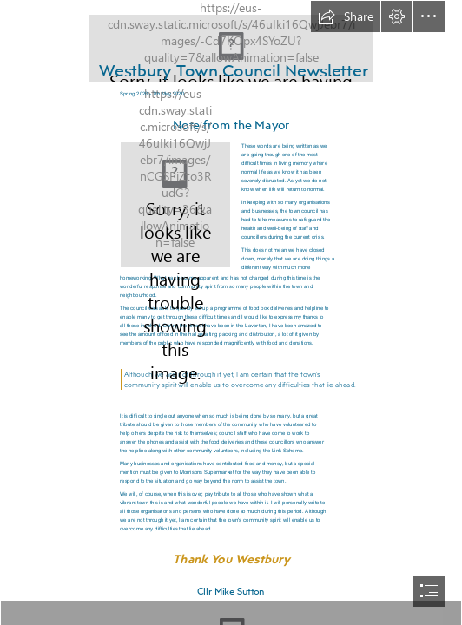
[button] (345, 16)
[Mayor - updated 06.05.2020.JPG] (175, 204)
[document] (231, 312)
